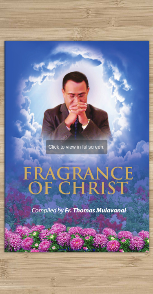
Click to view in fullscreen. (76, 147)
